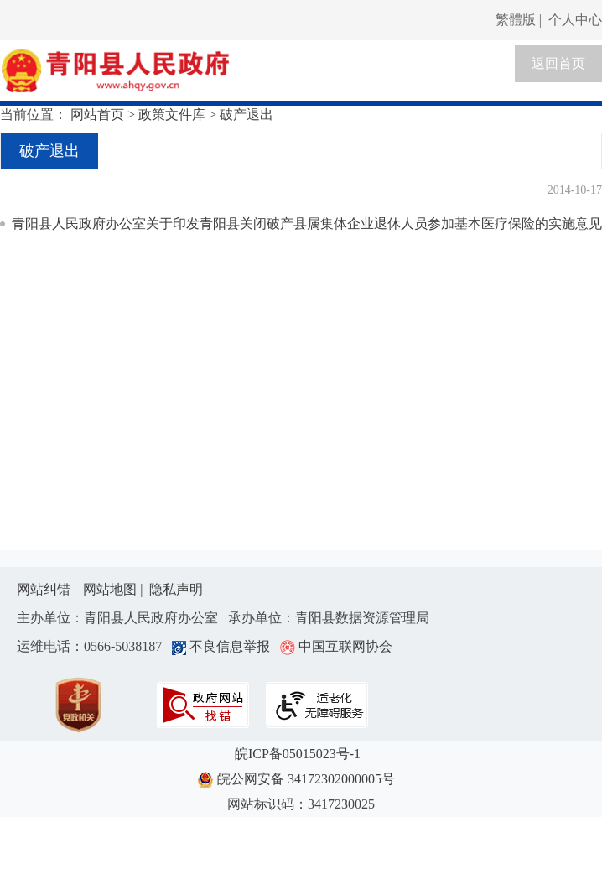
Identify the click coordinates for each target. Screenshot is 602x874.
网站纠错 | (48, 589)
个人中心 (575, 20)
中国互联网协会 (336, 646)
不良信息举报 (224, 646)
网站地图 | (114, 589)
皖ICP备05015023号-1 (301, 754)
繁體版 (516, 20)
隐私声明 (176, 589)
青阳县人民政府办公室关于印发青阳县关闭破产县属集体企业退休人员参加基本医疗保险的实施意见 (307, 223)
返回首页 (558, 63)
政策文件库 (171, 114)
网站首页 (97, 114)
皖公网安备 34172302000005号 (301, 780)
